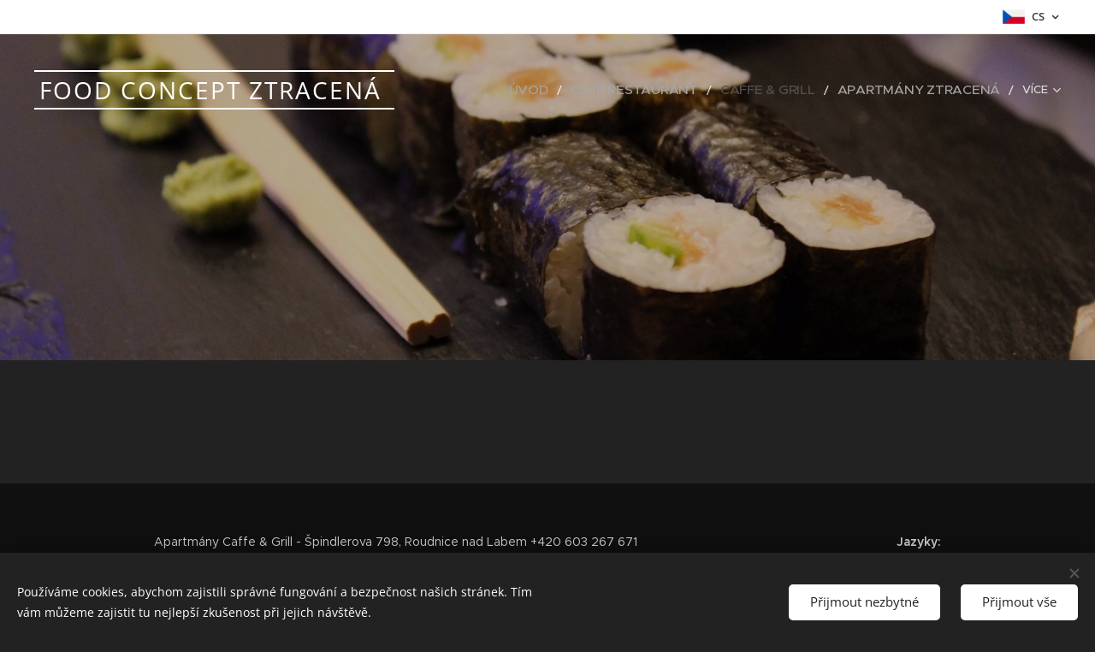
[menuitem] (588, 89)
